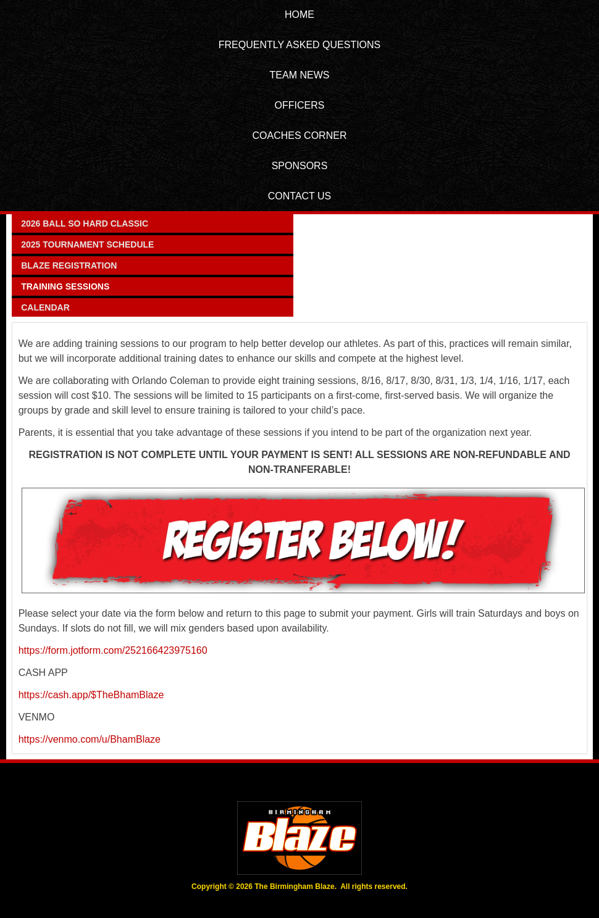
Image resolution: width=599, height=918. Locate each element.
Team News (300, 75)
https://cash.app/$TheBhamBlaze (91, 695)
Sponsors (300, 166)
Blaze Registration (69, 265)
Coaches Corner (300, 135)
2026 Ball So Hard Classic (84, 223)
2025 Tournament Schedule (87, 244)
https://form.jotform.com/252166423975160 (113, 650)
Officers (300, 105)
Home (299, 14)
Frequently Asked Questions (300, 45)
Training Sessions (65, 286)
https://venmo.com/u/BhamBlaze (90, 739)
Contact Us (300, 196)
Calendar (45, 307)
